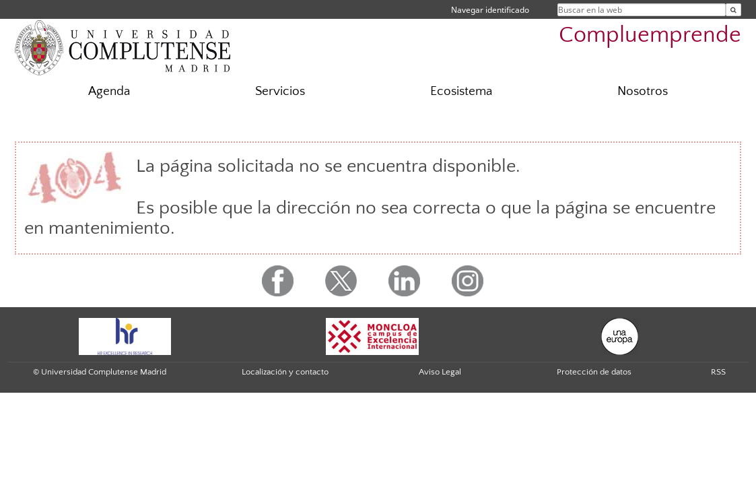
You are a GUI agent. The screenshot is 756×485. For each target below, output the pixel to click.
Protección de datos (594, 372)
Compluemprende (650, 35)
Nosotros (642, 91)
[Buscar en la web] (733, 9)
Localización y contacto (285, 372)
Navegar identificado (490, 9)
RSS (718, 372)
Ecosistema (461, 91)
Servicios (280, 91)
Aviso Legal (440, 372)
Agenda (109, 91)
